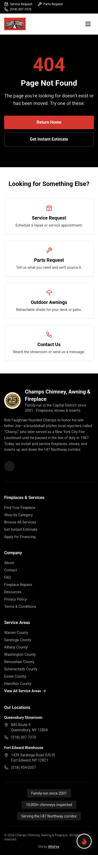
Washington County (20, 654)
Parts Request (50, 4)
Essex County (15, 676)
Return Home (49, 122)
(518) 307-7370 (17, 9)
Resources (12, 592)
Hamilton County (17, 684)
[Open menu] (88, 24)
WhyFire (53, 846)
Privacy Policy (15, 599)
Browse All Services (20, 522)
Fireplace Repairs (18, 585)
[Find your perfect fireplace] (84, 841)
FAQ (7, 577)
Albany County (16, 647)
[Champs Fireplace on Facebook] (9, 466)
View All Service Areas (25, 691)
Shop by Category (18, 515)
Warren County (16, 633)
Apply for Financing (20, 537)
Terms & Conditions (20, 606)
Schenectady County (20, 669)
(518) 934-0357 (23, 767)
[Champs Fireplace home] (15, 24)
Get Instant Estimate (49, 139)
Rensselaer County (19, 662)
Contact (10, 570)
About (9, 563)
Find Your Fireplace (19, 507)
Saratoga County (17, 640)
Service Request (18, 4)
